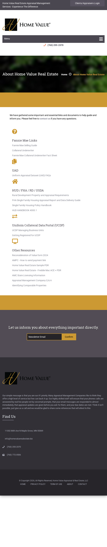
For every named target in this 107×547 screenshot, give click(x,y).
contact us (45, 118)
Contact (82, 484)
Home (23, 484)
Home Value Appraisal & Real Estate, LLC (70, 480)
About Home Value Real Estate (89, 74)
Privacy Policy (38, 484)
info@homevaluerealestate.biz (19, 438)
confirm (69, 337)
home (64, 74)
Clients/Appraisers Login (87, 3)
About (70, 484)
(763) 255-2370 (55, 45)
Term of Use (56, 484)
